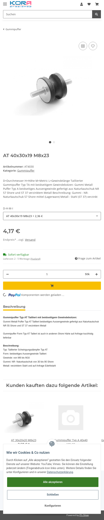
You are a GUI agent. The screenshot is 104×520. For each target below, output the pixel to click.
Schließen (53, 494)
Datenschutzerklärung (60, 472)
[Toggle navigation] (5, 2)
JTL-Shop (84, 515)
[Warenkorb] (97, 4)
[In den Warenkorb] (52, 286)
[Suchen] (47, 14)
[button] (81, 4)
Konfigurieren (53, 505)
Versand (30, 239)
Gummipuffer (26, 170)
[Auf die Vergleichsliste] (83, 46)
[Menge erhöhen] (96, 274)
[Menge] (47, 274)
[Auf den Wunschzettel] (93, 46)
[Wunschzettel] (89, 4)
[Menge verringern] (7, 274)
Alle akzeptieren (52, 482)
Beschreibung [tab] (14, 306)
